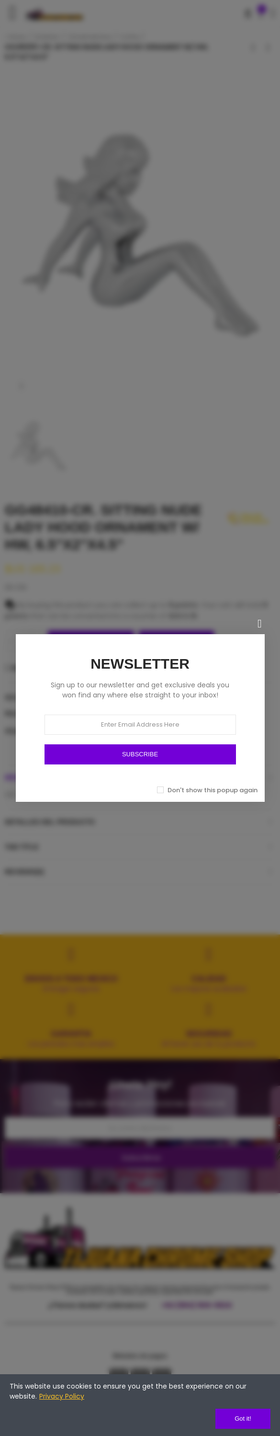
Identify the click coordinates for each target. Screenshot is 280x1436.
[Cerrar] (259, 623)
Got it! (243, 1418)
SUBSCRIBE (140, 754)
